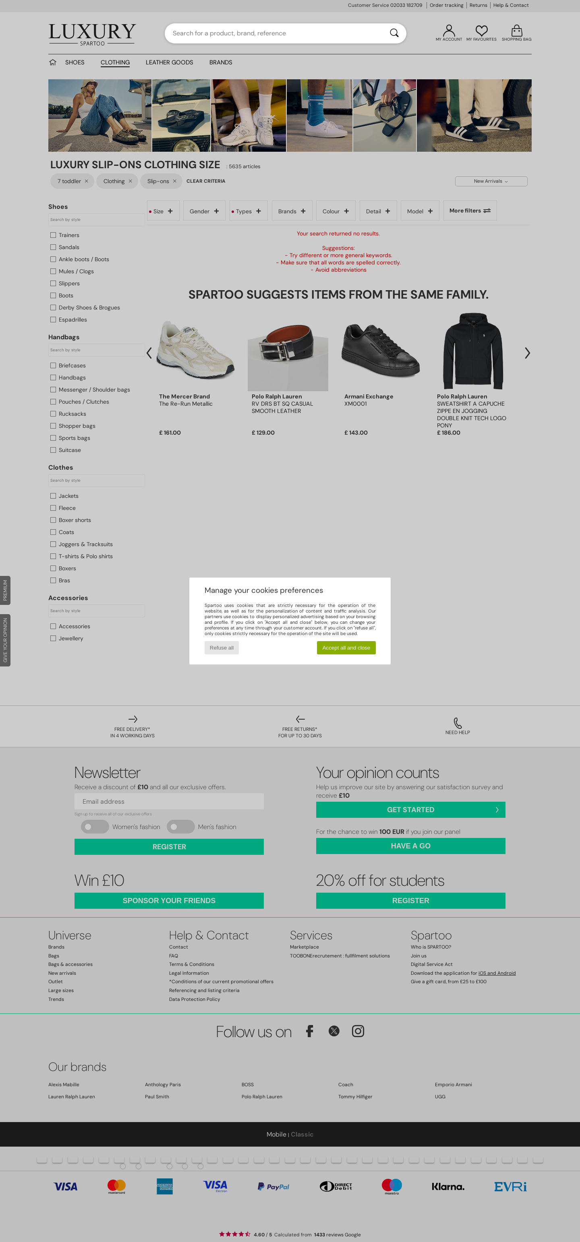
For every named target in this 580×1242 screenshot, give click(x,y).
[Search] (394, 33)
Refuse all (222, 648)
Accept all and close (347, 648)
